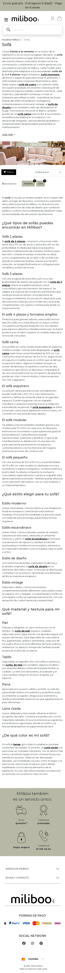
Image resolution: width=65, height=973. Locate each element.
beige (16, 744)
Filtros (9, 172)
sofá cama (24, 114)
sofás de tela (14, 665)
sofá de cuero (27, 84)
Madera (29, 183)
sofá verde (51, 747)
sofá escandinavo (36, 539)
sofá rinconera (50, 74)
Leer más (8, 134)
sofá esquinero (42, 407)
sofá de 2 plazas (15, 241)
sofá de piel (22, 631)
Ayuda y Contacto (17, 877)
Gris (41, 183)
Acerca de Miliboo (17, 868)
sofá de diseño (37, 566)
